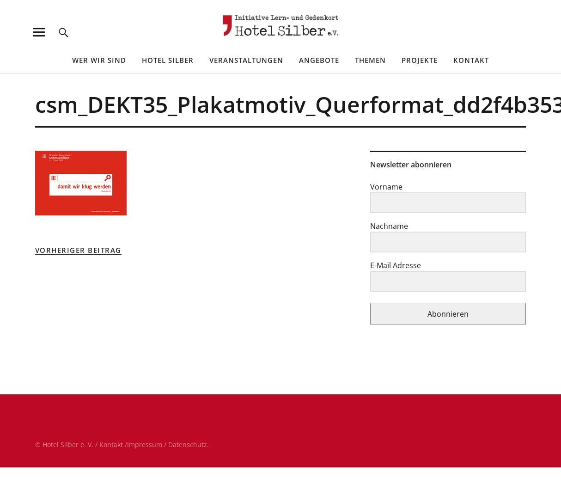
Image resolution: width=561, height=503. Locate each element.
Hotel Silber (168, 60)
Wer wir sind (99, 60)
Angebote (319, 60)
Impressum (144, 444)
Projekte (420, 60)
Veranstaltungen (246, 60)
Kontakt (471, 60)
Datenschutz (187, 444)
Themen (370, 60)
